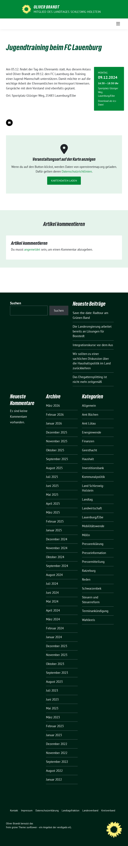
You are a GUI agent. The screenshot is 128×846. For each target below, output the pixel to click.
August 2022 (54, 771)
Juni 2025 (52, 486)
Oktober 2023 (55, 664)
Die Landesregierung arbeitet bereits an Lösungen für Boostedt (92, 331)
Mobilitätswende (93, 526)
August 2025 (54, 468)
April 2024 (53, 610)
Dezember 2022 (56, 744)
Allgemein (89, 406)
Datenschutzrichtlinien (77, 171)
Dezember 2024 (56, 539)
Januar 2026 (54, 423)
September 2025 (57, 459)
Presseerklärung (92, 544)
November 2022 (56, 753)
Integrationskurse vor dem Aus (93, 345)
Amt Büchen (90, 415)
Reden (86, 579)
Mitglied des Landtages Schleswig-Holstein (67, 12)
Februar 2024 (55, 628)
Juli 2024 (52, 584)
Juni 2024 (52, 593)
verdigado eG (64, 827)
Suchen (15, 303)
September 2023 (57, 673)
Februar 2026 (55, 415)
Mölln (86, 535)
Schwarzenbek (91, 588)
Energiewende (91, 432)
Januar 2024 (54, 637)
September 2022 (57, 762)
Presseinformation (94, 553)
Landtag (87, 499)
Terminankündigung (95, 611)
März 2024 (53, 619)
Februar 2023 (55, 726)
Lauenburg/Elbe (92, 517)
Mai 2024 (52, 601)
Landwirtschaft (92, 508)
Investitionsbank (93, 468)
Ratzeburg (89, 571)
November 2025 (56, 441)
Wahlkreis (88, 620)
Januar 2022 (54, 779)
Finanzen (88, 441)
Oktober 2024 (55, 557)
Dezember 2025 (56, 432)
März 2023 (53, 717)
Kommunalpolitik (93, 477)
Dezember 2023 (56, 646)
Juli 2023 (52, 690)
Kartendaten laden (64, 180)
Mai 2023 (52, 708)
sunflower (31, 827)
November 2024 (56, 548)
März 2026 (53, 406)
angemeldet (32, 249)
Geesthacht (89, 450)
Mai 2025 (52, 495)
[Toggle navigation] (118, 24)
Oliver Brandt (46, 6)
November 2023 (56, 655)
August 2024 (54, 575)
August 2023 (54, 682)
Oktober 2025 (55, 450)
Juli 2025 (52, 477)
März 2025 (53, 512)
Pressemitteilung (93, 562)
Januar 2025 (54, 530)
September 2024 (57, 566)
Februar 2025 (55, 521)
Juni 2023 (52, 699)
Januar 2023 (54, 735)
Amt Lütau (89, 423)
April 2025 (53, 504)
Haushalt (88, 459)
